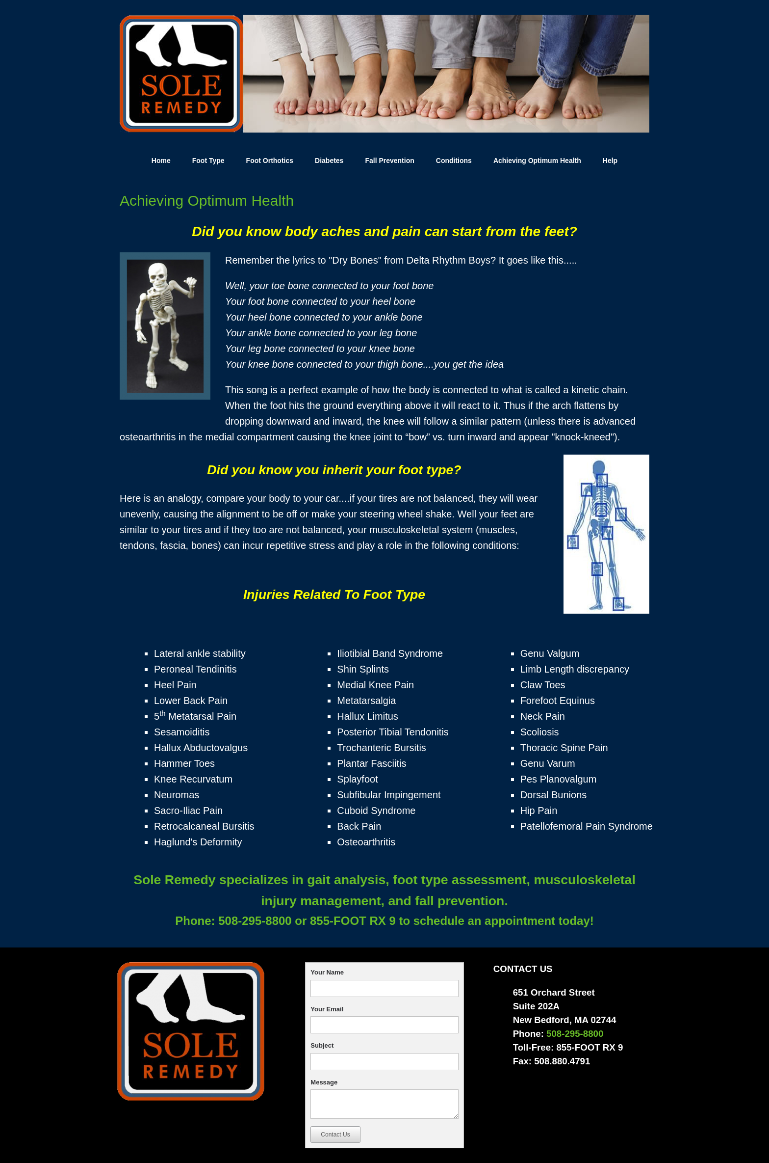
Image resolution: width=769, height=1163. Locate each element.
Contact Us (335, 1134)
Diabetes (329, 160)
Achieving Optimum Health (537, 160)
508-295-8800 (253, 920)
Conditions (454, 160)
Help (610, 160)
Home (161, 160)
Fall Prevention (389, 160)
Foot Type (208, 160)
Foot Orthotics (269, 160)
